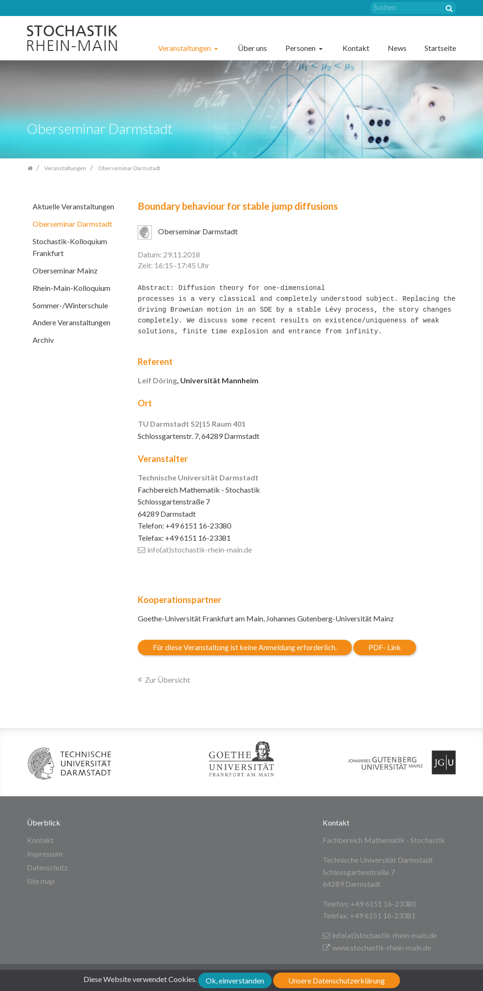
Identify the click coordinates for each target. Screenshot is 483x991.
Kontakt (355, 47)
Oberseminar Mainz (65, 270)
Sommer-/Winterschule (70, 305)
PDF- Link (384, 647)
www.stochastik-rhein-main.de (377, 947)
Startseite (440, 47)
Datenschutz (47, 867)
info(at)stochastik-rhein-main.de (195, 549)
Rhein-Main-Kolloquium (71, 287)
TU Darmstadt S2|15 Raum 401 (192, 423)
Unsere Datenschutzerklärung (336, 980)
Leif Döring (157, 380)
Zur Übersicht (167, 679)
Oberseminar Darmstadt (72, 223)
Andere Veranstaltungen (71, 322)
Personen (301, 47)
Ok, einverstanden (235, 980)
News (397, 47)
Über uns (252, 47)
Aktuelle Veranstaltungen (73, 206)
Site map (41, 880)
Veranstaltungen (185, 47)
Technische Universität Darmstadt (198, 477)
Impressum (45, 853)
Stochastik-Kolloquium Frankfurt (70, 247)
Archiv (43, 339)
